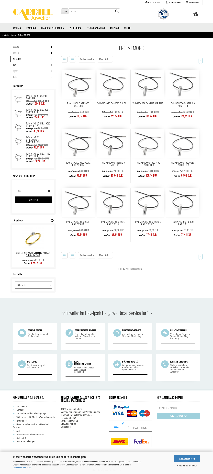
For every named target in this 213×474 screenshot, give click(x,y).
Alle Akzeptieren (187, 458)
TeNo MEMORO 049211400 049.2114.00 (183, 104)
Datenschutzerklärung (22, 467)
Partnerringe (75, 27)
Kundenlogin (172, 2)
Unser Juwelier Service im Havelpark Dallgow (31, 425)
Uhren (127, 27)
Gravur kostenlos (68, 423)
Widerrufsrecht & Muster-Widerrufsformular (35, 416)
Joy (14, 64)
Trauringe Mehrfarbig (52, 27)
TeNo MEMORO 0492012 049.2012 (113, 103)
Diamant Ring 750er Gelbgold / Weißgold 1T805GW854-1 (33, 253)
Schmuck (114, 27)
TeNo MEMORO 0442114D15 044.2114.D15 (113, 163)
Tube (15, 76)
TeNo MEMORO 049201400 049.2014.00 (148, 163)
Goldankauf (66, 426)
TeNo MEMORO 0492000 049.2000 (78, 104)
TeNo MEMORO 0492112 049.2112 (148, 103)
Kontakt (19, 409)
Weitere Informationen (187, 465)
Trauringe (31, 27)
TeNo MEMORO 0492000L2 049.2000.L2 (78, 163)
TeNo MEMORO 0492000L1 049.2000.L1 (78, 222)
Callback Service (23, 437)
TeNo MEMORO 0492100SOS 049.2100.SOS (148, 222)
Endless (16, 52)
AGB (18, 430)
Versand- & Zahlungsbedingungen (31, 413)
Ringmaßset (21, 420)
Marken (17, 27)
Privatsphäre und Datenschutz (30, 434)
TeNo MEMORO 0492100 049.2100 (183, 222)
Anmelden (33, 199)
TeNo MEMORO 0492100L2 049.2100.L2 (113, 222)
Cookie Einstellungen (25, 441)
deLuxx (16, 46)
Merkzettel (193, 2)
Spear (15, 70)
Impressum (21, 405)
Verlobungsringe (96, 27)
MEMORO (17, 58)
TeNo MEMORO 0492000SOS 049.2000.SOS (183, 163)
